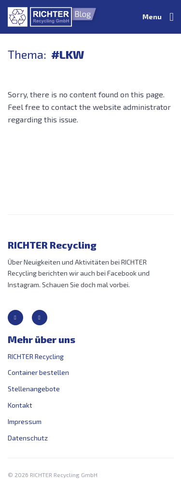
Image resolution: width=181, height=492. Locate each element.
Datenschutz (28, 438)
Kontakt (20, 405)
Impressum (25, 421)
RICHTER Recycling (36, 356)
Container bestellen (38, 372)
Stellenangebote (34, 389)
